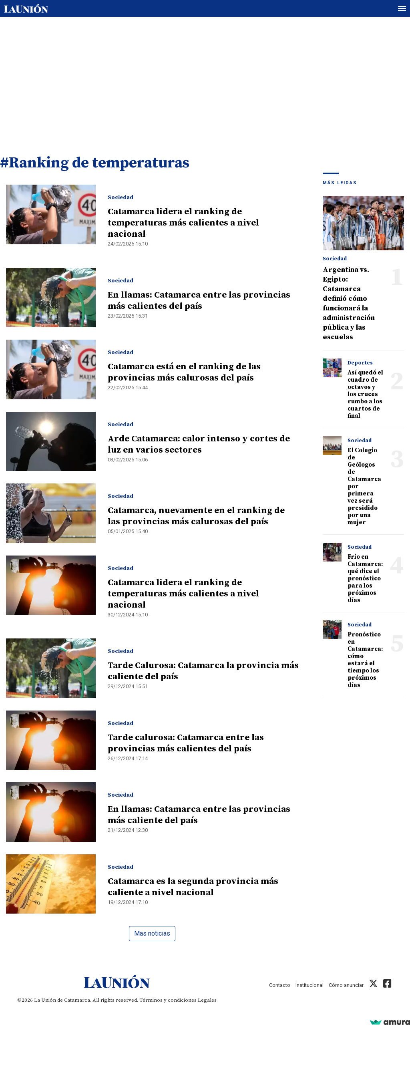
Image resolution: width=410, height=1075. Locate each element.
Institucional (309, 985)
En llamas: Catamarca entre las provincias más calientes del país (199, 301)
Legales (207, 1000)
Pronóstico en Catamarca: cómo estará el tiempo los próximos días (365, 660)
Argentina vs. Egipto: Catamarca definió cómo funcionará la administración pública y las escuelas (349, 303)
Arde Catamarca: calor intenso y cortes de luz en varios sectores (199, 444)
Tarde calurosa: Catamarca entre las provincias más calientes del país (186, 743)
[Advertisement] (205, 77)
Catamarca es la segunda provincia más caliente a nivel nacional (193, 887)
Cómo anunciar (346, 985)
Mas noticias (152, 933)
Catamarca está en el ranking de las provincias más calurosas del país (184, 372)
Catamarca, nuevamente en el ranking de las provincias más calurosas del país (196, 516)
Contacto (279, 985)
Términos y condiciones (168, 1000)
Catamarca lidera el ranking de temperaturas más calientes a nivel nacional (183, 223)
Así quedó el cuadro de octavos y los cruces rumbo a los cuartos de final (365, 394)
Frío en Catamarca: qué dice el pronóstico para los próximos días (365, 578)
